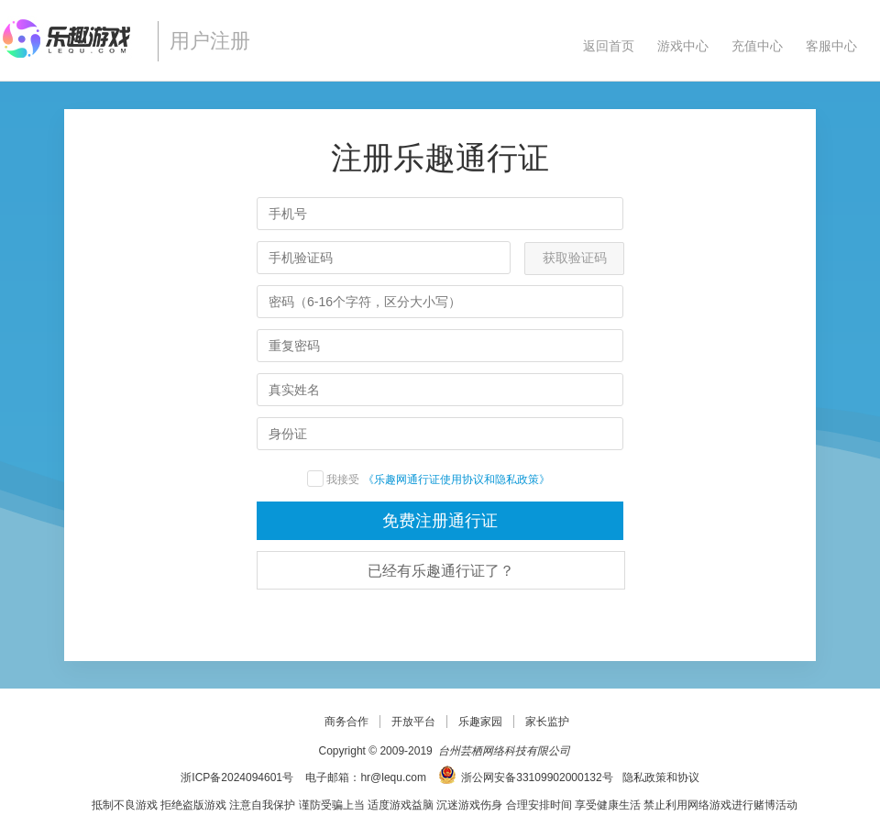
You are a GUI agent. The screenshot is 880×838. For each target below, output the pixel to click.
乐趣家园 (480, 721)
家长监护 (547, 721)
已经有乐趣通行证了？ (441, 571)
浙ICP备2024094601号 (237, 777)
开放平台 (413, 721)
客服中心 (831, 46)
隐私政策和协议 (660, 777)
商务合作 (346, 721)
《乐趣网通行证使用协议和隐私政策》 (437, 479)
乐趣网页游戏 (72, 38)
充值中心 (757, 46)
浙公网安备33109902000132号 (536, 777)
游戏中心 (683, 46)
